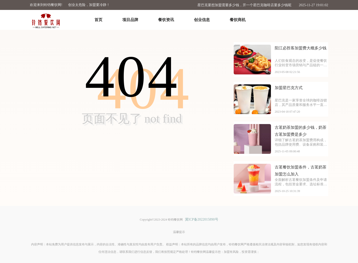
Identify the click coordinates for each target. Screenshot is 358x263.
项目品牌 (130, 20)
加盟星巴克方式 (289, 88)
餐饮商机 (238, 20)
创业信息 (202, 20)
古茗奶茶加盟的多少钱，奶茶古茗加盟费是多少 (300, 130)
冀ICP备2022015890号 (201, 219)
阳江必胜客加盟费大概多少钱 (300, 48)
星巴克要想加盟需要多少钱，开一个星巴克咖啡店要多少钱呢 (244, 5)
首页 (98, 20)
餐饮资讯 (166, 20)
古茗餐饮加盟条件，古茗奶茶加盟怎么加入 (300, 170)
